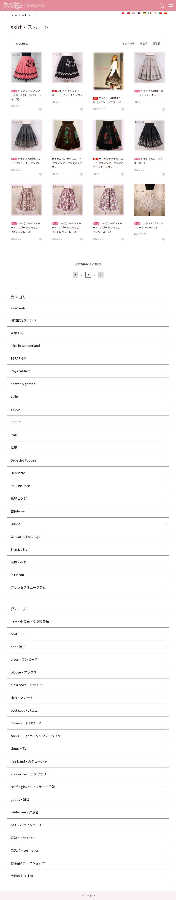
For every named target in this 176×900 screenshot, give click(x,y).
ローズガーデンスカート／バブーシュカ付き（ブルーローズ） (107, 228)
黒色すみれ (19, 562)
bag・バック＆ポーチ (26, 824)
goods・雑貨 (20, 799)
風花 (14, 447)
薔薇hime (18, 511)
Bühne (15, 523)
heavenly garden (23, 383)
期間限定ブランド (23, 320)
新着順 (156, 43)
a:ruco (15, 409)
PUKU (15, 434)
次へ (101, 275)
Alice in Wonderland (25, 345)
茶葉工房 (17, 333)
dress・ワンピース (24, 659)
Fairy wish (18, 308)
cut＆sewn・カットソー (28, 684)
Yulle (14, 396)
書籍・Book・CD (23, 837)
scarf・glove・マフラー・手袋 (33, 786)
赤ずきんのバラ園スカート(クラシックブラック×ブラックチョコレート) (108, 163)
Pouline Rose (20, 485)
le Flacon (17, 574)
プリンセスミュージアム (28, 587)
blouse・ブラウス (24, 672)
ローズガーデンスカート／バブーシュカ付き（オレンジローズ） (25, 228)
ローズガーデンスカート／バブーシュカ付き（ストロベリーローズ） (66, 228)
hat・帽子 (18, 646)
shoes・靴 (18, 748)
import (16, 422)
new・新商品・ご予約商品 (30, 621)
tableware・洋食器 (25, 812)
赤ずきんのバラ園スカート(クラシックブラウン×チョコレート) (67, 163)
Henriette (18, 472)
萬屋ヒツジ (19, 498)
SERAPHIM (18, 358)
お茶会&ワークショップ (28, 863)
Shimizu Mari (20, 549)
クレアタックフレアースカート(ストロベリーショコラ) (26, 95)
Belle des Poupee (23, 460)
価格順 (143, 43)
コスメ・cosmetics (24, 850)
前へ (75, 275)
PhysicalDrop (20, 371)
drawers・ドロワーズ (26, 723)
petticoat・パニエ (24, 710)
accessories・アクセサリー (30, 774)
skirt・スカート (29, 15)
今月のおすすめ (22, 875)
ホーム (14, 15)
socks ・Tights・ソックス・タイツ (36, 735)
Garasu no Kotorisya (25, 536)
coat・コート (20, 634)
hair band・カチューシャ (29, 761)
